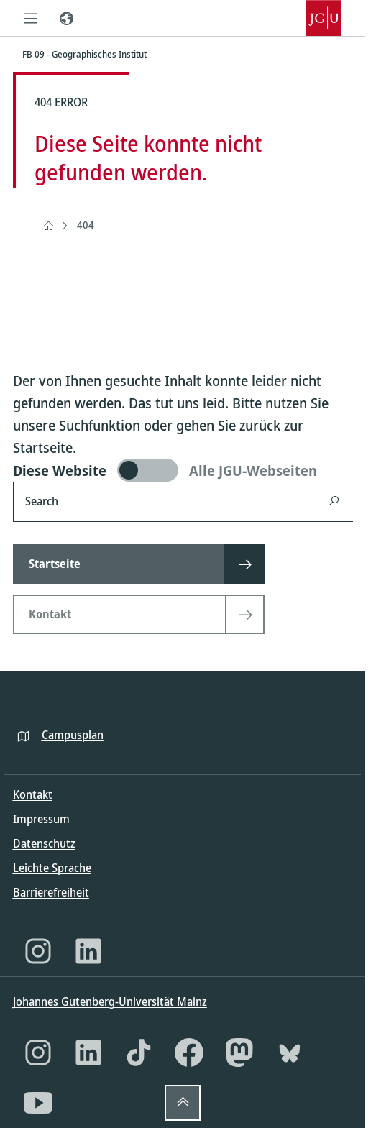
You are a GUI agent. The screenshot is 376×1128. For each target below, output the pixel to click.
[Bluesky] (289, 1052)
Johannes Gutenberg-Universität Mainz (110, 1001)
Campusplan (73, 735)
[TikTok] (138, 1052)
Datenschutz (44, 843)
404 (85, 224)
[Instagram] (38, 951)
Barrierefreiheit (51, 892)
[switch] (183, 470)
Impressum (41, 819)
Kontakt (32, 794)
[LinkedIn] (88, 951)
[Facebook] (189, 1052)
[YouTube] (38, 1102)
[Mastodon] (239, 1052)
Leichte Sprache (52, 868)
